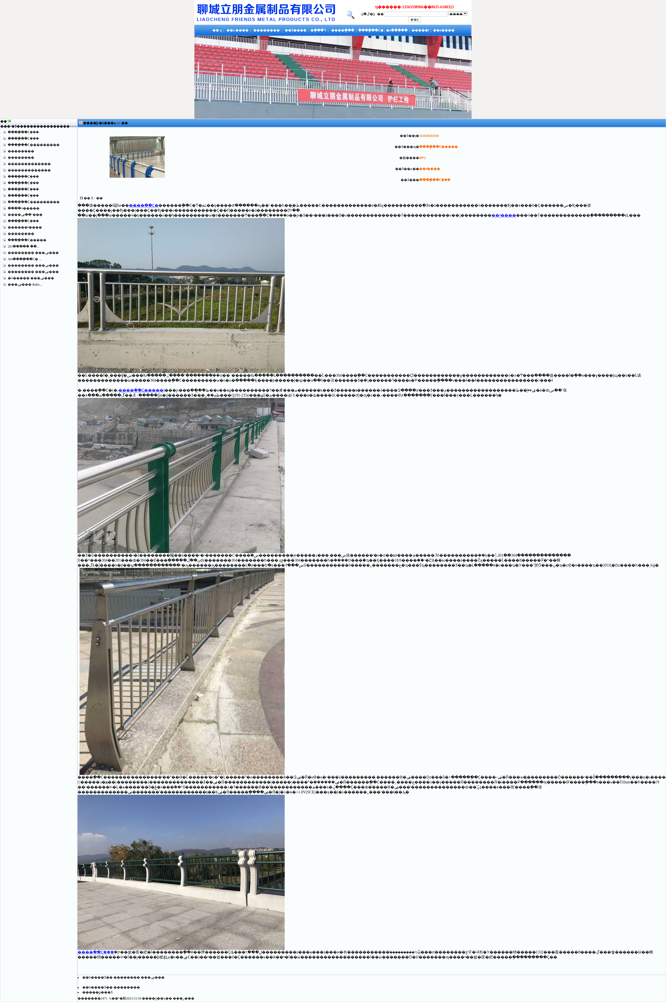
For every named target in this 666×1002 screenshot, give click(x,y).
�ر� (183, 998)
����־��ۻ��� (25, 215)
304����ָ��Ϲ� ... (24, 259)
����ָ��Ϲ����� (27, 240)
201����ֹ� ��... (23, 246)
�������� (21, 151)
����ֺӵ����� (23, 208)
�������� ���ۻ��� (33, 253)
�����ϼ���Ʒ (97, 992)
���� (63, 126)
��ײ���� (503, 215)
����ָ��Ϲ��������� (34, 145)
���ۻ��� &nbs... (25, 284)
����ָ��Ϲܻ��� (23, 132)
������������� (29, 164)
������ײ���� (25, 227)
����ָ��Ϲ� (143, 205)
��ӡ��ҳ (157, 998)
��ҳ (112, 123)
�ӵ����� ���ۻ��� (31, 278)
